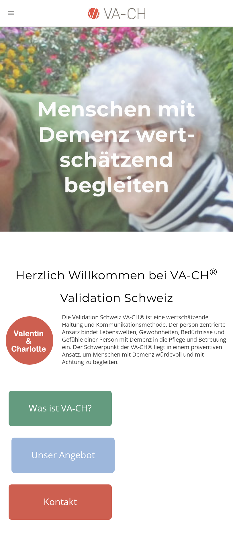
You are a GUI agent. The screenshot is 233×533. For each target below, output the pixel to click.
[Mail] (213, 514)
